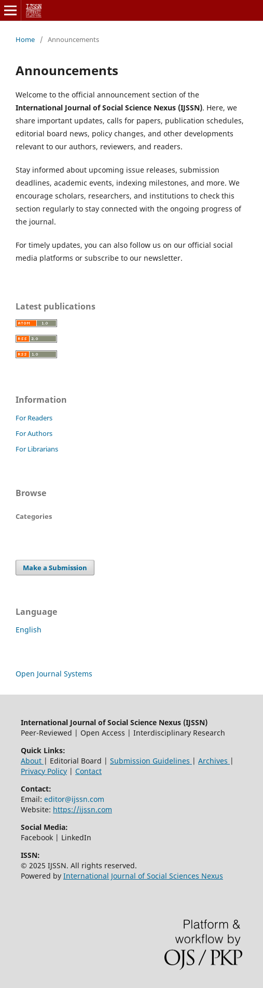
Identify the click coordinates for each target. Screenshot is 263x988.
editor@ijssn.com (74, 799)
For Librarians (37, 449)
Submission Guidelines (151, 761)
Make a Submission (55, 567)
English (28, 629)
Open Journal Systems (54, 674)
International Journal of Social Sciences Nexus (143, 876)
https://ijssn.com (82, 809)
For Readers (34, 417)
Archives (214, 761)
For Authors (34, 433)
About (32, 761)
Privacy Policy (44, 771)
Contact (88, 771)
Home (25, 39)
